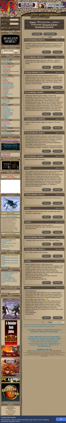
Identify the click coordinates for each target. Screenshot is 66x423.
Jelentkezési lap (7, 69)
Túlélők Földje (50, 24)
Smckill (29, 40)
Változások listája (7, 62)
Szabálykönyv (6, 72)
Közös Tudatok (6, 108)
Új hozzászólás (36, 34)
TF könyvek (6, 126)
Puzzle (4, 103)
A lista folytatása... (6, 249)
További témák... (6, 285)
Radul (29, 119)
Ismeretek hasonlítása (8, 84)
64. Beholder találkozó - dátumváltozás (8, 246)
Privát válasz (57, 52)
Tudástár (5, 95)
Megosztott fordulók (8, 113)
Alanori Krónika (35, 341)
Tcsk (28, 57)
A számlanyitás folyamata (9, 65)
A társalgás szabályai (34, 330)
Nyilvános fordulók (7, 114)
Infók (25, 324)
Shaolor (29, 72)
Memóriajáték (6, 100)
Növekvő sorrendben (50, 34)
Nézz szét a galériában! (10, 233)
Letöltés (5, 129)
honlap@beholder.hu (11, 408)
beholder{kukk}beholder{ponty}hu (40, 351)
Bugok (26, 326)
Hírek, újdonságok (7, 61)
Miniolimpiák (6, 116)
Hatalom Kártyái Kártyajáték (47, 338)
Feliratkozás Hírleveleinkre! (9, 140)
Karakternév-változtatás (9, 86)
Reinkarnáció (6, 89)
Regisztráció (44, 345)
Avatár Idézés (6, 276)
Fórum (33, 22)
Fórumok (5, 107)
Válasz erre (46, 52)
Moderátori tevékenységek (48, 331)
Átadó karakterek (39, 326)
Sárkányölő (31, 338)
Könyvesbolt (56, 340)
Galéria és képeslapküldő (50, 343)
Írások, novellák (7, 124)
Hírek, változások (32, 324)
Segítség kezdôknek (42, 324)
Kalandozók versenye (8, 85)
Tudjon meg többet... (26, 421)
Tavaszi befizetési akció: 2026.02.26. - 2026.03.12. (8, 278)
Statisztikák (6, 90)
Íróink (55, 341)
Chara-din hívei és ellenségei (10, 281)
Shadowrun (43, 341)
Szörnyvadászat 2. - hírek (9, 280)
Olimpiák (5, 117)
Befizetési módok (7, 67)
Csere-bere (31, 326)
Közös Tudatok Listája (8, 110)
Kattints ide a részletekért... (10, 177)
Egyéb (52, 326)
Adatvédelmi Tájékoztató (6, 154)
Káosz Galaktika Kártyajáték (43, 340)
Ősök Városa (45, 336)
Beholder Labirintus (8, 99)
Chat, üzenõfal (6, 106)
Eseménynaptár (7, 81)
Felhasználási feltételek (8, 133)
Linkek (5, 125)
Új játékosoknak (7, 73)
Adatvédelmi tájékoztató (44, 346)
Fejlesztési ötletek (44, 27)
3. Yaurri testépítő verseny (9, 239)
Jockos (28, 208)
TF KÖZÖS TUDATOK (9, 272)
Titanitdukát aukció (8, 94)
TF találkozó (6, 118)
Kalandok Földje (54, 336)
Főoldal (31, 336)
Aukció (5, 78)
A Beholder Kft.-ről (53, 345)
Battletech (50, 341)
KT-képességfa (6, 111)
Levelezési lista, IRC (8, 112)
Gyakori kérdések (7, 132)
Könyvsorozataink (33, 343)
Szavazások (6, 91)
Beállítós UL (6, 79)
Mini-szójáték (6, 102)
